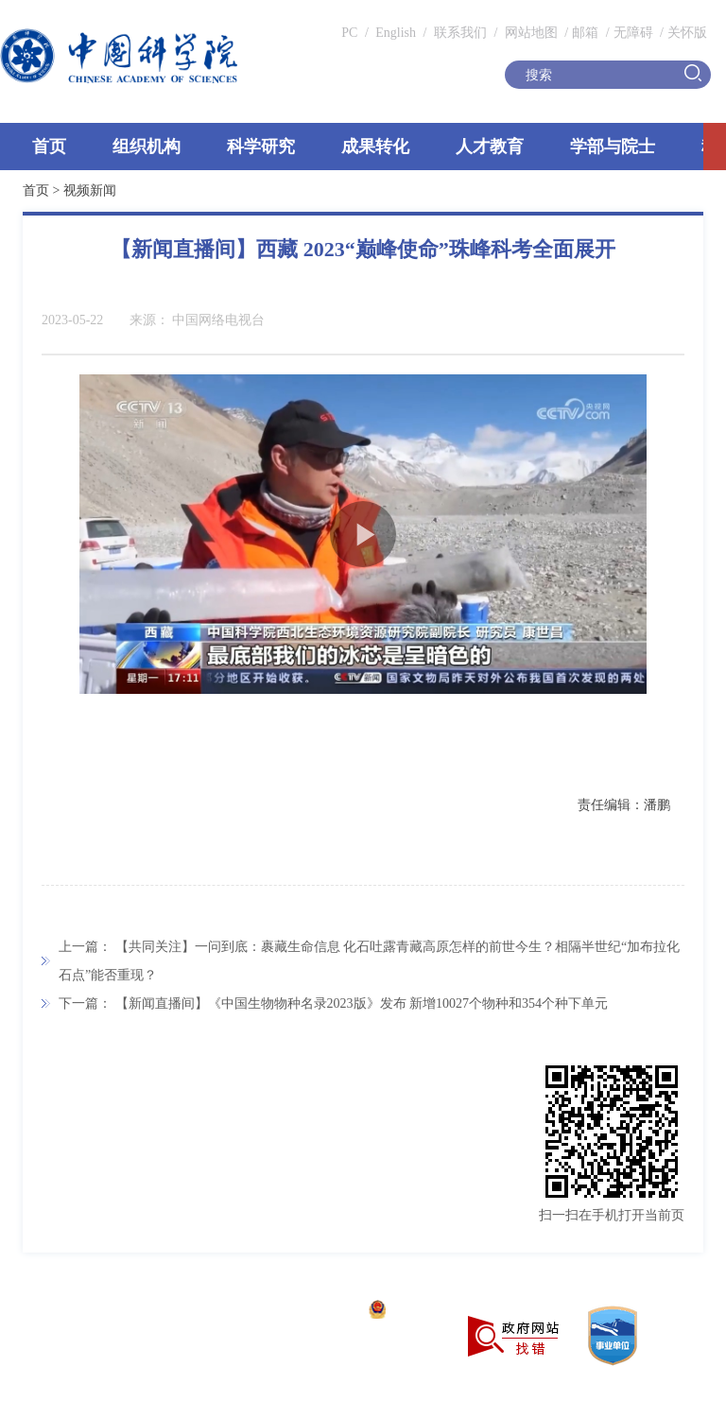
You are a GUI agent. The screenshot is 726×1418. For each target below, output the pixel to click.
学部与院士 (612, 146)
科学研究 (261, 146)
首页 (49, 146)
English (395, 33)
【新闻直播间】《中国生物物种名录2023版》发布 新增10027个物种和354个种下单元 (362, 1003)
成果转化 (375, 146)
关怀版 (687, 33)
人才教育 (490, 146)
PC (349, 33)
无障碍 (633, 33)
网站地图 (529, 33)
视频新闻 (89, 190)
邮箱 (585, 33)
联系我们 (460, 33)
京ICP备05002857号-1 (293, 1312)
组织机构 (146, 146)
